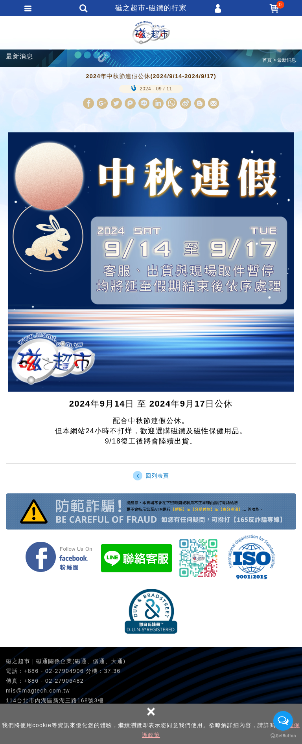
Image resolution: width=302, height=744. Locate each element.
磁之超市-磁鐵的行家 (151, 32)
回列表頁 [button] (151, 475)
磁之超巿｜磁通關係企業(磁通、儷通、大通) (65, 661)
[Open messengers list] (283, 721)
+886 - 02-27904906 (54, 671)
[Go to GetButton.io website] (283, 736)
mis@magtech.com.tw (38, 690)
